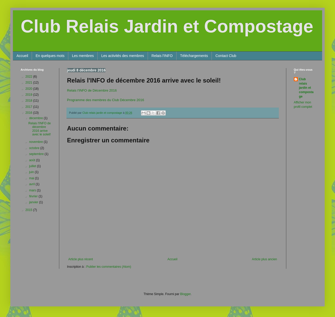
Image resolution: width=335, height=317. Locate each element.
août (32, 160)
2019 (29, 94)
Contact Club (225, 56)
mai (32, 178)
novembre (36, 142)
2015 (29, 210)
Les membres (83, 56)
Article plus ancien (264, 259)
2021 (29, 82)
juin (32, 172)
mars (33, 190)
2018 (29, 100)
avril (32, 184)
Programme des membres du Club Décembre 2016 (105, 100)
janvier (34, 202)
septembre (37, 154)
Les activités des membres (122, 56)
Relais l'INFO (162, 56)
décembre (36, 118)
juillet (33, 166)
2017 (29, 107)
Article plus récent (80, 259)
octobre (34, 148)
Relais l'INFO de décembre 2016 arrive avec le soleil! (39, 128)
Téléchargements (194, 56)
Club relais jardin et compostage (306, 87)
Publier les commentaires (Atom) (108, 267)
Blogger (185, 294)
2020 (29, 89)
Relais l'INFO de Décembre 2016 (92, 90)
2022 (29, 76)
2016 (29, 113)
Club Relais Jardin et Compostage (167, 26)
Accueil (22, 56)
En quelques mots (50, 56)
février (34, 196)
